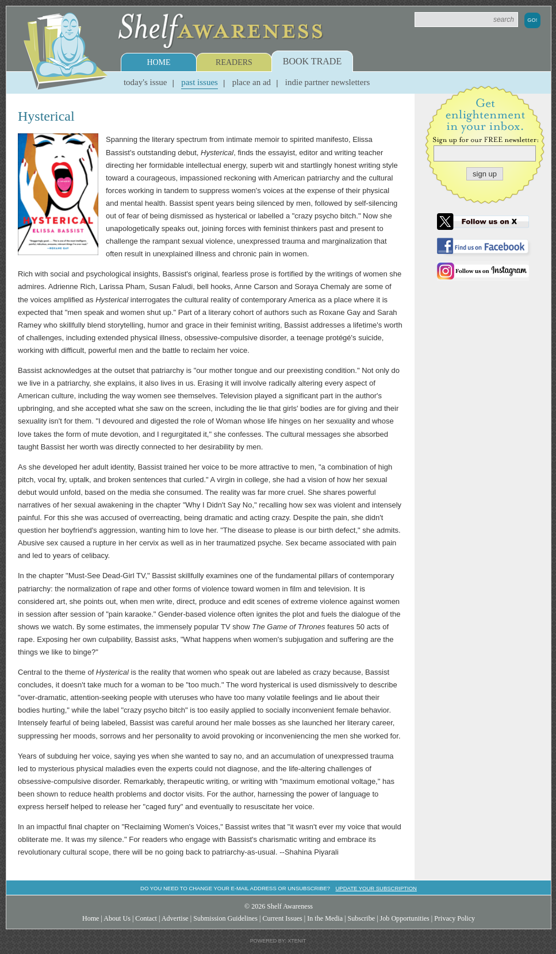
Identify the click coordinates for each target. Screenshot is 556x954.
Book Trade (312, 61)
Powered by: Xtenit (278, 941)
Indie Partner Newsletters (327, 82)
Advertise (175, 918)
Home (158, 62)
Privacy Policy (454, 918)
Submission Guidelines (225, 918)
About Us (117, 918)
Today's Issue (145, 82)
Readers (234, 62)
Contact (146, 918)
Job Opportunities (405, 918)
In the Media (325, 918)
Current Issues (282, 918)
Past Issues (199, 82)
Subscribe (361, 918)
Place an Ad (251, 82)
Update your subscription (375, 888)
